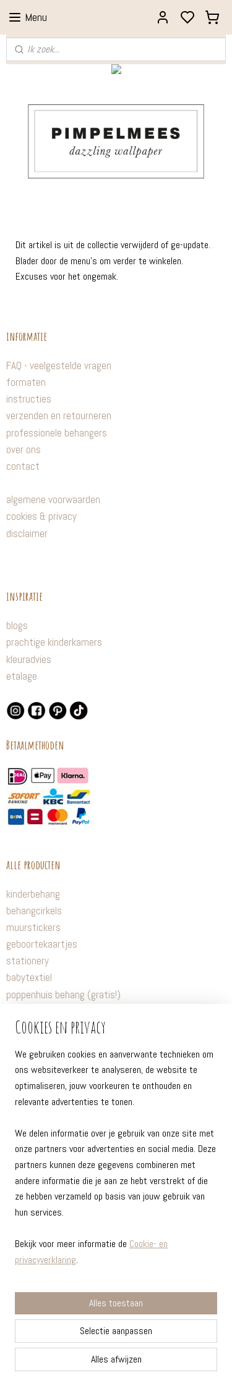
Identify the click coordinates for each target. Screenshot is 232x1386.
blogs (17, 625)
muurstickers (33, 927)
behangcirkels (34, 910)
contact (23, 466)
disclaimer (27, 533)
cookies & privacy (41, 516)
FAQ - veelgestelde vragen (58, 365)
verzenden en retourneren (58, 415)
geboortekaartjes (41, 944)
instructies (28, 399)
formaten (26, 382)
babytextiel (29, 977)
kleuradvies (28, 659)
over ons (23, 449)
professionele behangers (56, 433)
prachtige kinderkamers (54, 642)
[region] (116, 1161)
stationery (27, 960)
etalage (21, 676)
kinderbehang (33, 894)
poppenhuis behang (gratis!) (63, 994)
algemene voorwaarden (53, 499)
